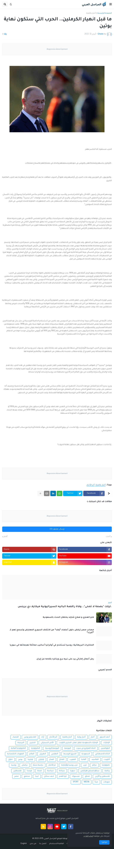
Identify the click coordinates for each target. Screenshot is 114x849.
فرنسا (29, 771)
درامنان (25, 765)
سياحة (62, 771)
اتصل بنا (42, 844)
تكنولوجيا (106, 765)
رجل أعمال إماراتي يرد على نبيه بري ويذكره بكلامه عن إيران (65, 659)
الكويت (107, 760)
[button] (110, 4)
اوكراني (41, 760)
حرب (85, 765)
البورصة (67, 748)
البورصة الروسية (52, 748)
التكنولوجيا (35, 748)
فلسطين (17, 771)
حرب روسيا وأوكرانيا (69, 765)
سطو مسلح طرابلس (89, 771)
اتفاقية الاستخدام (56, 844)
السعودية (86, 754)
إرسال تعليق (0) (57, 529)
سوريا (72, 771)
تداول (10, 760)
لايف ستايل (49, 776)
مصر (16, 776)
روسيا (13, 765)
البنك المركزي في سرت (85, 748)
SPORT (76, 782)
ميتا (96, 782)
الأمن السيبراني (47, 743)
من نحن (33, 844)
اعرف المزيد (88, 836)
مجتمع (27, 776)
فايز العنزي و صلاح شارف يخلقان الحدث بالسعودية (68, 617)
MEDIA (86, 782)
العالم (31, 754)
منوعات (106, 782)
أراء (42, 737)
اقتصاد (16, 737)
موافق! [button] (104, 842)
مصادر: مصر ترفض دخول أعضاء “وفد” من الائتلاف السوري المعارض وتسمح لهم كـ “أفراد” (52, 631)
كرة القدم (63, 776)
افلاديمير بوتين (30, 737)
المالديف (95, 760)
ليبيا (37, 776)
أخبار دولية (81, 737)
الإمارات (106, 743)
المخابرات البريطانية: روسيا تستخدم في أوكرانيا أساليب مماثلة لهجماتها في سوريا (52, 645)
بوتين (20, 760)
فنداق (87, 776)
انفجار (51, 760)
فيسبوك (76, 776)
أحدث (108, 537)
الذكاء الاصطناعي (102, 754)
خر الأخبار (52, 765)
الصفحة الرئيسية (105, 13)
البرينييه (21, 743)
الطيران (42, 754)
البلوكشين (105, 748)
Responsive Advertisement (57, 49)
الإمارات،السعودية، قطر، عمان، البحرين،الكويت (78, 743)
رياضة (107, 771)
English (24, 844)
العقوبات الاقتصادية (15, 754)
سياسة (50, 771)
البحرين (32, 743)
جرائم (94, 765)
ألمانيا (83, 760)
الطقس (54, 754)
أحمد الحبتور (105, 737)
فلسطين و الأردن (102, 776)
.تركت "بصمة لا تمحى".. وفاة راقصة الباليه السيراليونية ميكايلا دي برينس (65, 606)
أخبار (92, 737)
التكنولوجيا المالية (18, 748)
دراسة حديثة (38, 765)
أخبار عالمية (91, 13)
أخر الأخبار (91, 485)
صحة (39, 771)
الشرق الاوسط (69, 754)
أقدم (5, 537)
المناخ (61, 760)
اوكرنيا (30, 760)
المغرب (73, 760)
